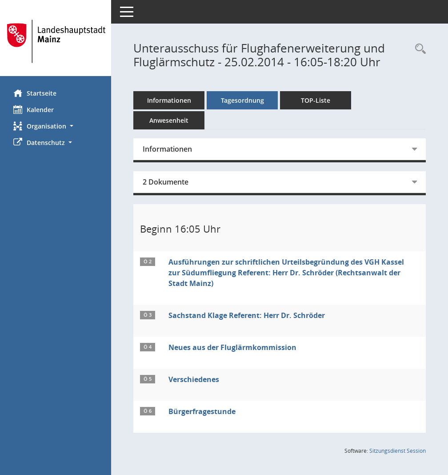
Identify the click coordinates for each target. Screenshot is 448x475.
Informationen (169, 100)
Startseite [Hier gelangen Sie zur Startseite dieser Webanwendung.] (34, 93)
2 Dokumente (165, 182)
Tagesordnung (242, 100)
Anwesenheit (168, 120)
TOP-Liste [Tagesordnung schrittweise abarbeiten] (315, 100)
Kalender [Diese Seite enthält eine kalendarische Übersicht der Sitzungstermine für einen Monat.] (33, 109)
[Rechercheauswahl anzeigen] (418, 49)
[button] (55, 126)
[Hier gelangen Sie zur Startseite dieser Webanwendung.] (55, 41)
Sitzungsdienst (397, 451)
